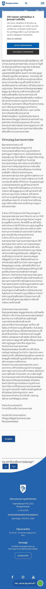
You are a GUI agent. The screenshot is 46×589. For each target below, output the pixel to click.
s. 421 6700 (23, 510)
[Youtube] (33, 577)
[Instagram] (23, 577)
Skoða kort (23, 555)
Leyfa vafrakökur (23, 45)
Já (6, 466)
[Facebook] (13, 577)
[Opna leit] (26, 3)
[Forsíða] (10, 3)
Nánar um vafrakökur (14, 39)
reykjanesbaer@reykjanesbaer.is (23, 514)
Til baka (8, 439)
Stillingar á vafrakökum (23, 52)
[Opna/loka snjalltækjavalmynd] (42, 3)
